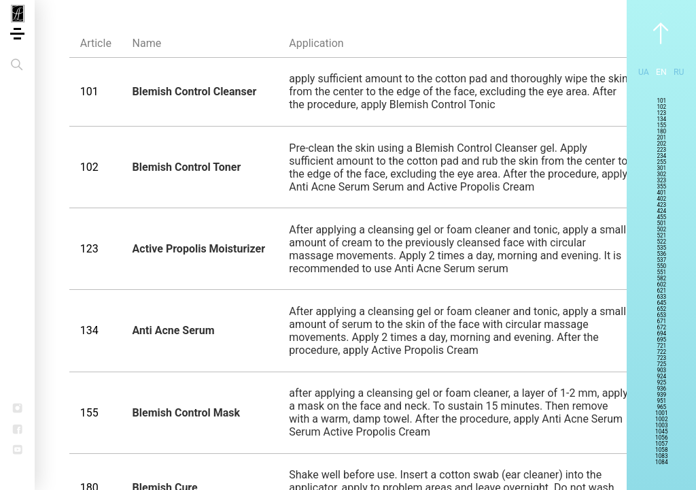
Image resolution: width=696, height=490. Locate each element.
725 (661, 364)
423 (661, 205)
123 (661, 113)
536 (661, 254)
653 (661, 315)
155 (661, 125)
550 (661, 266)
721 (661, 346)
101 (661, 101)
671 (661, 321)
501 (661, 223)
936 (661, 389)
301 (661, 168)
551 (661, 273)
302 (661, 175)
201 (661, 138)
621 (661, 291)
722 (661, 352)
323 (661, 181)
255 (661, 162)
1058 (661, 450)
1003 (661, 426)
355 (661, 187)
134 (661, 119)
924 (661, 377)
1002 (661, 419)
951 (661, 401)
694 (661, 334)
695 (661, 340)
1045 (661, 432)
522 (661, 242)
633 (661, 297)
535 (661, 248)
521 (661, 236)
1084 (661, 462)
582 (661, 279)
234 (661, 156)
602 (661, 285)
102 (661, 107)
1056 (661, 438)
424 (661, 211)
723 (661, 358)
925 (661, 383)
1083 (661, 456)
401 (661, 193)
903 (661, 371)
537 (661, 260)
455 (661, 217)
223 (661, 150)
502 (661, 230)
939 (661, 395)
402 (661, 199)
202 (661, 144)
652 (661, 309)
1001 (661, 413)
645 (661, 303)
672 (661, 328)
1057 (661, 444)
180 (661, 132)
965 (661, 407)
